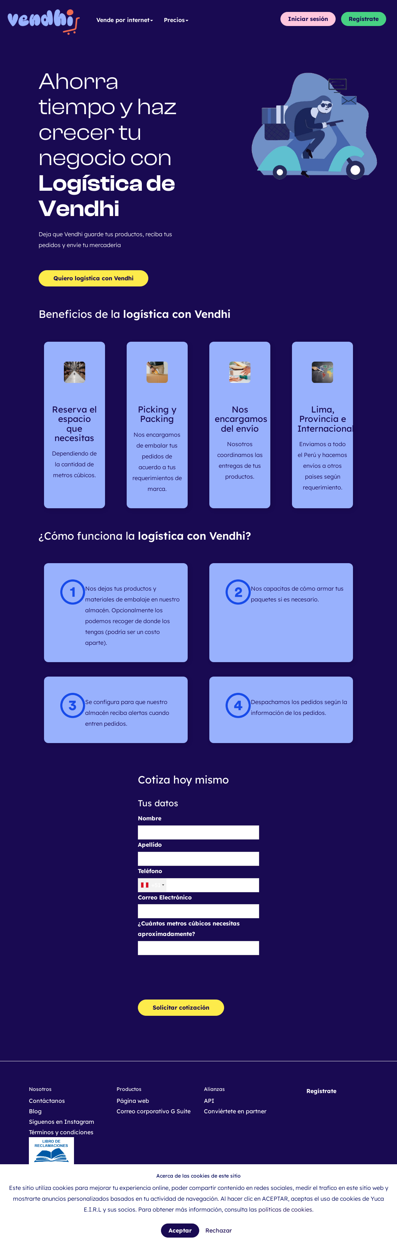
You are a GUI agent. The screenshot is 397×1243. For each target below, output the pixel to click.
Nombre (149, 818)
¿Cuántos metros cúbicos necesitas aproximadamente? (189, 928)
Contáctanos (47, 1100)
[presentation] (193, 975)
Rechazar (218, 1230)
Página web (133, 1100)
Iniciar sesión (308, 18)
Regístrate (364, 18)
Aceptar (180, 1230)
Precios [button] (176, 19)
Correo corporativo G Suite (154, 1111)
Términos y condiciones (61, 1132)
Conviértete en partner (235, 1111)
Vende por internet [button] (124, 19)
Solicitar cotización (181, 1007)
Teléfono (150, 871)
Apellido (150, 844)
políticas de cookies (285, 1209)
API (209, 1100)
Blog (35, 1111)
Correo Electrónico (165, 897)
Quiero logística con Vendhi (93, 278)
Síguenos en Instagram (61, 1121)
